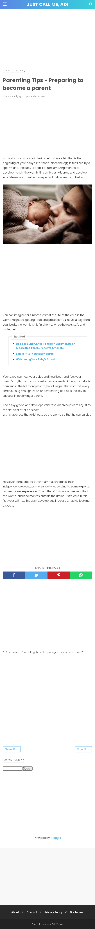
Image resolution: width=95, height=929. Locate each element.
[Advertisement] (47, 38)
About (15, 912)
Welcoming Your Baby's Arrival (35, 359)
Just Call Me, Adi (47, 4)
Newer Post (11, 749)
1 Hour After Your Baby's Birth (35, 353)
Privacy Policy (53, 912)
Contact (32, 912)
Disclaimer (77, 912)
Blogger (56, 838)
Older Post (83, 749)
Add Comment (38, 96)
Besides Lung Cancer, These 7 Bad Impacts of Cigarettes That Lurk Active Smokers (45, 345)
